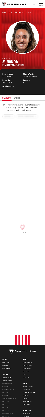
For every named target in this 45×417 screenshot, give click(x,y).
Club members (27, 316)
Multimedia (5, 319)
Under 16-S (5, 361)
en (35, 4)
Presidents (26, 382)
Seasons (26, 80)
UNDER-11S (5, 382)
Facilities (26, 349)
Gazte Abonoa (27, 319)
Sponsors (26, 352)
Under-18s (5, 355)
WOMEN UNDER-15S (8, 367)
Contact (27, 409)
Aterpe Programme (29, 404)
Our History (27, 367)
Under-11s (5, 385)
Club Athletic (27, 322)
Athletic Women (7, 334)
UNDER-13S (5, 373)
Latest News (6, 316)
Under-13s (5, 370)
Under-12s (5, 376)
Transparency (27, 355)
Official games (8, 86)
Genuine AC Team (7, 391)
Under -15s (5, 364)
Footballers (27, 373)
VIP (24, 328)
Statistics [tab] (7, 98)
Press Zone (26, 358)
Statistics (26, 379)
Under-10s (5, 388)
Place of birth (28, 74)
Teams (10, 12)
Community (26, 331)
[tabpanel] (22, 222)
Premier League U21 (8, 343)
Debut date (6, 80)
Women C (5, 349)
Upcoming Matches (8, 394)
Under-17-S (5, 358)
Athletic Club (19, 12)
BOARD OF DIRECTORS (29, 346)
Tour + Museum (7, 409)
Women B (5, 340)
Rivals (25, 376)
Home (4, 12)
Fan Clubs (26, 325)
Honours (26, 370)
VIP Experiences (7, 406)
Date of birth (7, 74)
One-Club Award (28, 401)
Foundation (28, 391)
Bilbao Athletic (7, 337)
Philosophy (26, 343)
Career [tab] (17, 98)
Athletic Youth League (9, 352)
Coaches (26, 385)
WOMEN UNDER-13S (8, 379)
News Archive (6, 322)
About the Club (28, 340)
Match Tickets (6, 403)
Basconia (5, 346)
